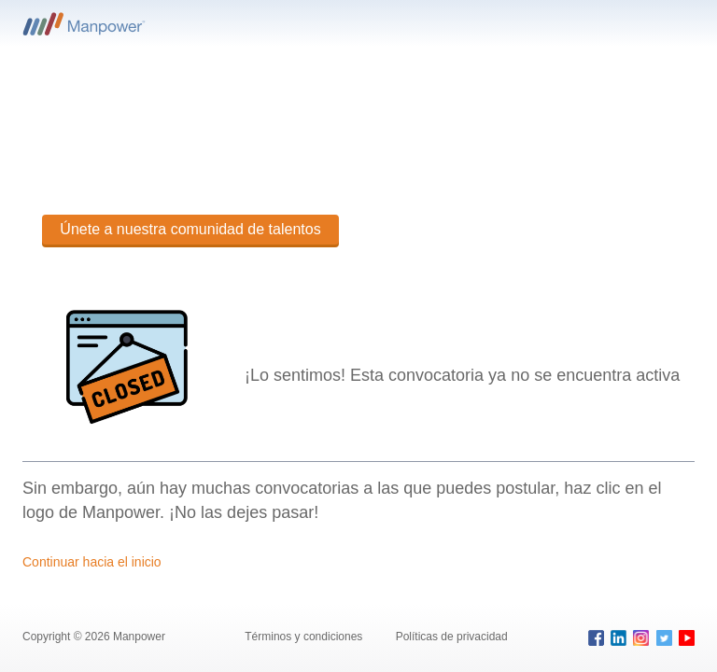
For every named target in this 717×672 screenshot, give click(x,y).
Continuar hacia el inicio (92, 561)
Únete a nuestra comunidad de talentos (190, 229)
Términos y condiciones (305, 636)
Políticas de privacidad (452, 636)
